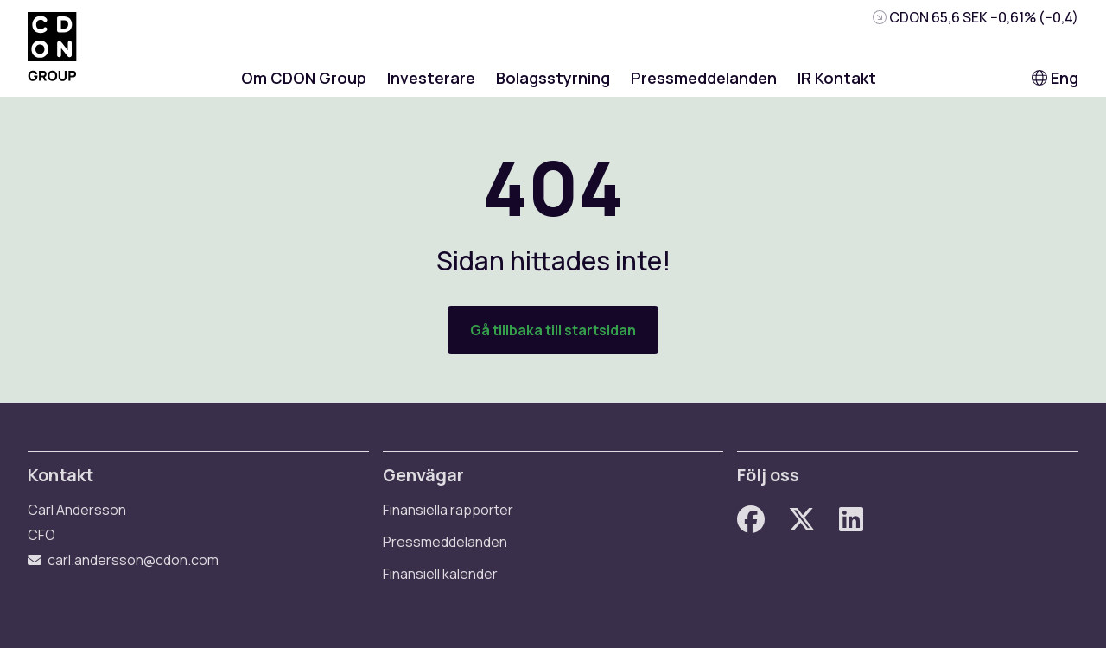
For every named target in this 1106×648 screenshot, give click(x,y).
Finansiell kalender (440, 573)
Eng (1055, 77)
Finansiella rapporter (448, 509)
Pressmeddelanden (704, 77)
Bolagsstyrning (553, 77)
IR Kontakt (837, 77)
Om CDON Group (303, 77)
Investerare (431, 77)
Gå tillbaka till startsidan (553, 330)
